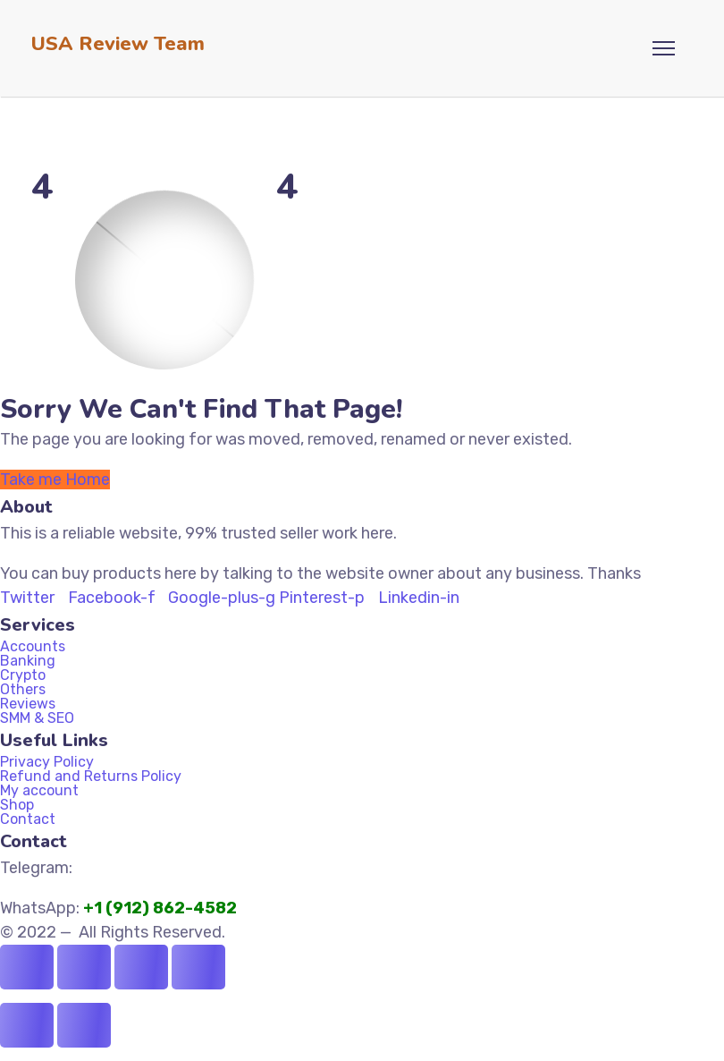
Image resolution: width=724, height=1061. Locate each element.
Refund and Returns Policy (90, 776)
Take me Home (55, 479)
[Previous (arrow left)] (27, 1025)
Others (23, 690)
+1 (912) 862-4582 (161, 908)
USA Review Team (118, 43)
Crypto (23, 675)
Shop (17, 805)
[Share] (141, 967)
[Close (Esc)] (198, 967)
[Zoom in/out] (27, 967)
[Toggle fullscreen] (84, 967)
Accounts (32, 647)
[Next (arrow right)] (84, 1025)
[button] (339, 661)
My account (39, 791)
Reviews (27, 704)
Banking (37, 661)
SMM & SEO (37, 718)
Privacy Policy (47, 762)
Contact (27, 819)
